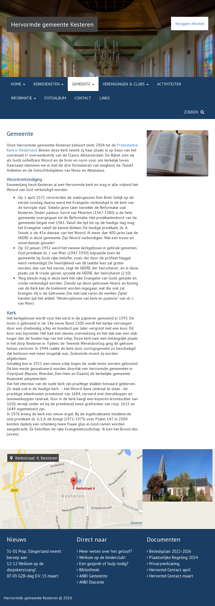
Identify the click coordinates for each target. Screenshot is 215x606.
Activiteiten (169, 84)
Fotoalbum (55, 98)
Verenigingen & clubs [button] (126, 84)
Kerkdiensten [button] (49, 84)
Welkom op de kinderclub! (102, 557)
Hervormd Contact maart (171, 576)
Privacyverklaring (164, 563)
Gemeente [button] (83, 84)
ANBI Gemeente (93, 576)
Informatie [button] (23, 98)
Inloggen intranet (189, 23)
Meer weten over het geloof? (105, 551)
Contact (82, 98)
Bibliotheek (89, 569)
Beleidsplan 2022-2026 (170, 551)
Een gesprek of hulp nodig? (103, 563)
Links (105, 98)
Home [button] (18, 84)
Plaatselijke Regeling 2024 (173, 557)
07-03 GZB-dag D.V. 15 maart (32, 576)
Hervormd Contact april (170, 569)
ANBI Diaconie (91, 582)
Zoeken (194, 112)
